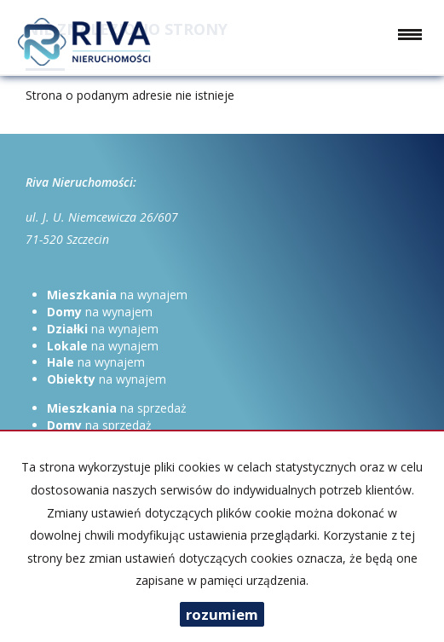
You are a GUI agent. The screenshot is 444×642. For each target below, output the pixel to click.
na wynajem (117, 294)
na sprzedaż (117, 408)
